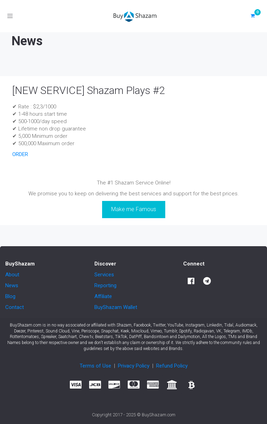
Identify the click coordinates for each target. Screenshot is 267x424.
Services (104, 274)
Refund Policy (172, 366)
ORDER (20, 154)
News (11, 285)
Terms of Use (95, 366)
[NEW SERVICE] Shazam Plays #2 (88, 90)
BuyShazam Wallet (115, 307)
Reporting (105, 285)
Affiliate (103, 296)
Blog (10, 296)
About (12, 274)
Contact (14, 307)
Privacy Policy (133, 366)
